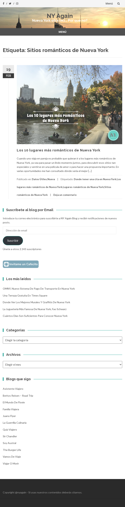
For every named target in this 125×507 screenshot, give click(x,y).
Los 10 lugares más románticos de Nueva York (58, 150)
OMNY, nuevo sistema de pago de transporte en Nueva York (39, 288)
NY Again (60, 15)
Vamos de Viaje (12, 456)
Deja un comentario (64, 194)
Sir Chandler (10, 436)
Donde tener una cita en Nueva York (95, 179)
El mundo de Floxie (14, 402)
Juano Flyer (9, 415)
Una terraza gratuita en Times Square (25, 295)
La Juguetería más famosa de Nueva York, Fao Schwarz (34, 309)
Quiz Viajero (10, 429)
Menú (109, 3)
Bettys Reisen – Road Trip (18, 395)
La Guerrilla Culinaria (14, 422)
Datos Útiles (39, 179)
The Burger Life (12, 449)
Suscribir (12, 240)
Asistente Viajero (13, 388)
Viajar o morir (11, 463)
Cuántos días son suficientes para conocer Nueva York (35, 315)
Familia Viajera (11, 409)
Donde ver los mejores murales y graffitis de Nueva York (36, 302)
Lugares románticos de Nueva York (83, 187)
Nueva (51, 179)
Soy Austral (9, 443)
